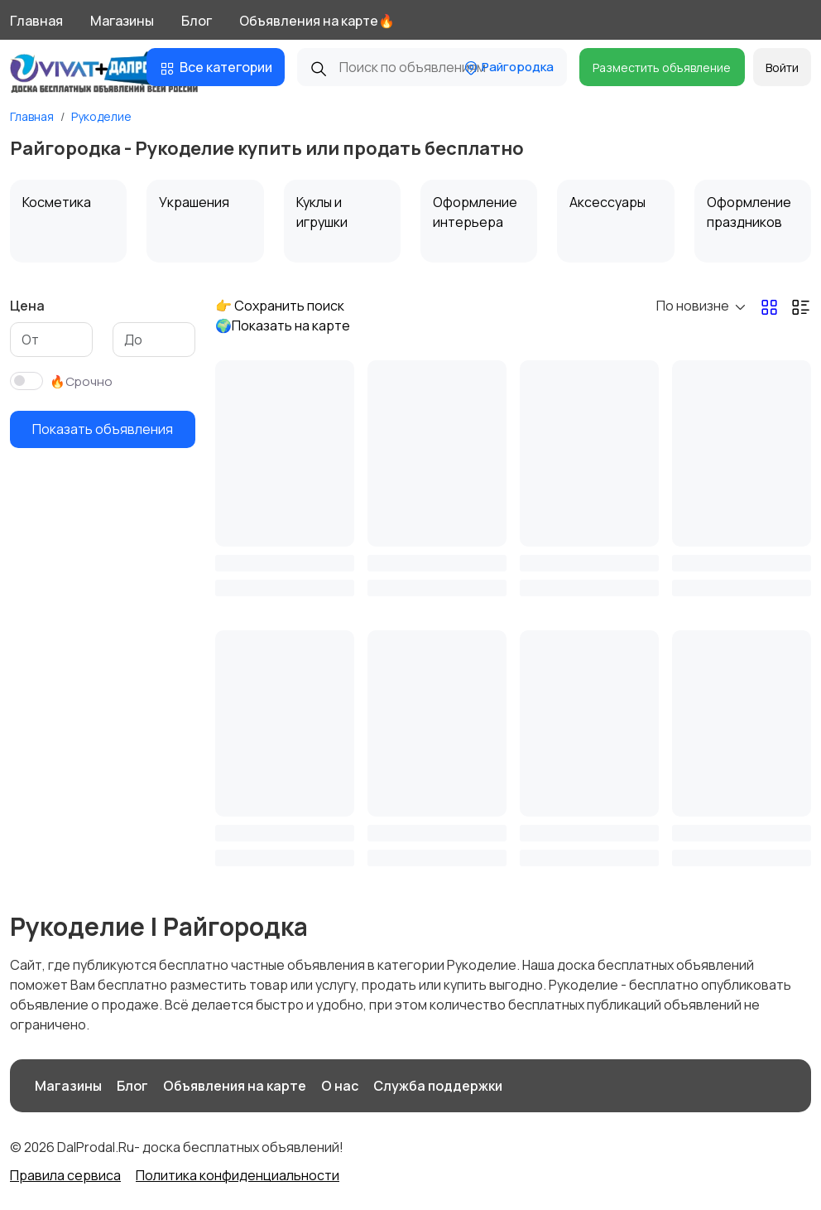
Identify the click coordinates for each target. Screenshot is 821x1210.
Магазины (122, 21)
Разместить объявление (662, 67)
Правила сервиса (65, 1175)
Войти (782, 67)
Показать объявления (102, 429)
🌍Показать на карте (282, 325)
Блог (196, 21)
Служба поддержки (437, 1086)
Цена (27, 305)
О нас (339, 1086)
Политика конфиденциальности (237, 1175)
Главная (36, 21)
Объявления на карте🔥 (317, 21)
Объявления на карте (234, 1086)
